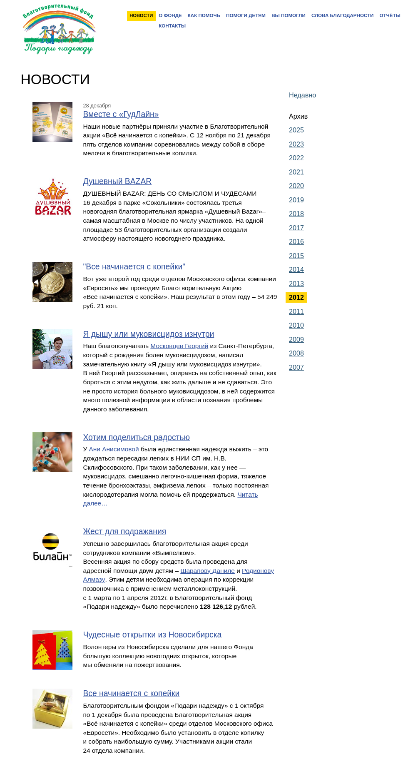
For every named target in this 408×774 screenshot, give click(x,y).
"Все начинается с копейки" (134, 266)
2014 (296, 269)
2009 (296, 339)
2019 (296, 200)
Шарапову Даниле (207, 570)
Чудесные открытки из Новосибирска (152, 634)
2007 (296, 367)
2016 (296, 241)
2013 (296, 283)
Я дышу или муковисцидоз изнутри (148, 334)
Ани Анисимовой (114, 449)
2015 (296, 255)
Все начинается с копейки (131, 693)
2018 (296, 213)
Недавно (302, 95)
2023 (296, 144)
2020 (296, 185)
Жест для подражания (124, 531)
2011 (296, 311)
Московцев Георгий (179, 345)
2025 (296, 130)
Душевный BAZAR (117, 181)
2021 (296, 172)
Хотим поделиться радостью (136, 437)
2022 (296, 158)
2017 (296, 227)
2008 (296, 353)
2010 (296, 325)
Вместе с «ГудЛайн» (121, 114)
